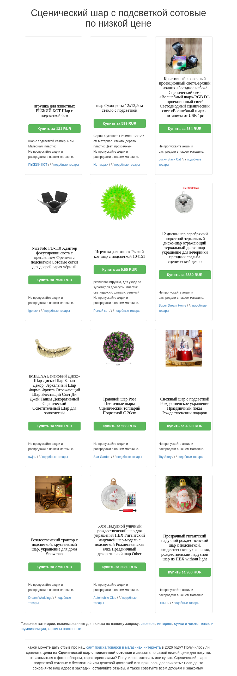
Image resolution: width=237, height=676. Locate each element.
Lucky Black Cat (170, 159)
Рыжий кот (101, 311)
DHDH (163, 603)
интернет (164, 623)
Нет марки (101, 164)
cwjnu (32, 457)
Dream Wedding (39, 598)
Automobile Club (105, 598)
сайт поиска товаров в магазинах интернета (123, 647)
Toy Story (165, 457)
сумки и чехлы (186, 623)
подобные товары (66, 164)
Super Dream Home (172, 305)
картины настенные (64, 629)
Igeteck (33, 311)
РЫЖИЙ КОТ (37, 164)
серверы (148, 623)
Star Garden (102, 457)
